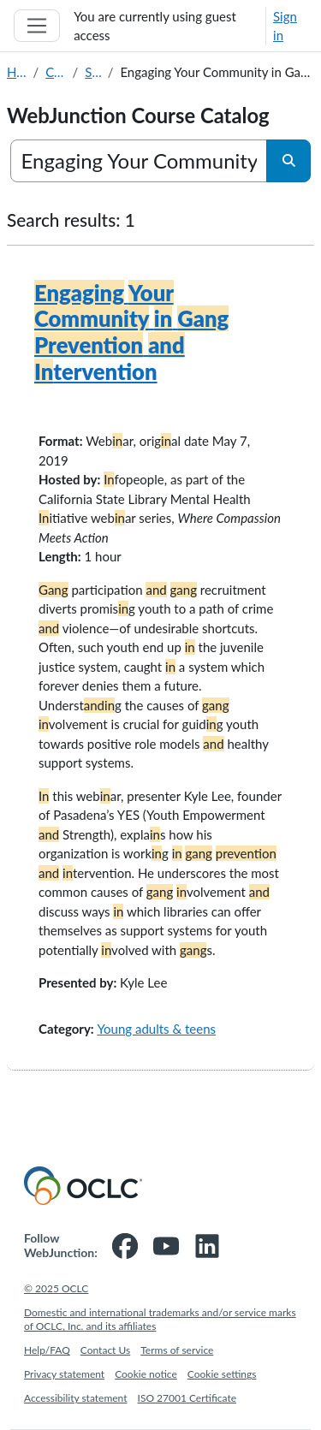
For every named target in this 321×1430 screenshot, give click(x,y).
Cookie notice (146, 1374)
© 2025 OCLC (56, 1288)
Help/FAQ (47, 1350)
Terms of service (176, 1350)
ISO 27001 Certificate (187, 1397)
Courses (55, 72)
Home (16, 72)
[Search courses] (139, 160)
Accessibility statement (76, 1397)
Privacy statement (64, 1374)
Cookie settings (222, 1374)
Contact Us (105, 1350)
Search (92, 72)
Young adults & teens (156, 1028)
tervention (131, 332)
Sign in (285, 26)
